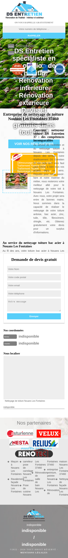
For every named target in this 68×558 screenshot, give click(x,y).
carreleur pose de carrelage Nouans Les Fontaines (26, 471)
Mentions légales (34, 552)
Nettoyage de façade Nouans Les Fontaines (62, 487)
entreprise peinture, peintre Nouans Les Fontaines (50, 477)
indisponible (26, 46)
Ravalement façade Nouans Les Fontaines (14, 485)
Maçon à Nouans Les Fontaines (14, 468)
